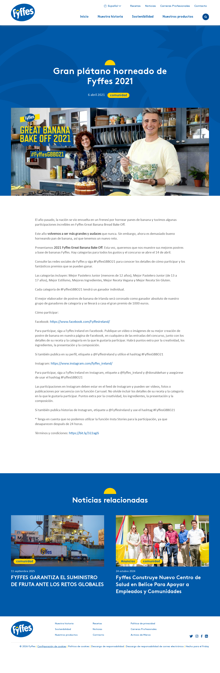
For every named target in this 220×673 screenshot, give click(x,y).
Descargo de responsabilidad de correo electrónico (155, 646)
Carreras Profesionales (175, 6)
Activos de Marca (141, 635)
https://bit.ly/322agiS (84, 433)
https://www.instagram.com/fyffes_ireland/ (81, 363)
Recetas (135, 6)
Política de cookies (78, 646)
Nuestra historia (110, 16)
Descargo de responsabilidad (107, 646)
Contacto (200, 6)
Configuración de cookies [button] (51, 646)
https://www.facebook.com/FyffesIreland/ (80, 322)
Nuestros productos (178, 16)
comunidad (118, 95)
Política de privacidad (143, 623)
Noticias (150, 6)
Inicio (84, 16)
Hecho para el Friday (197, 646)
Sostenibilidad (142, 16)
